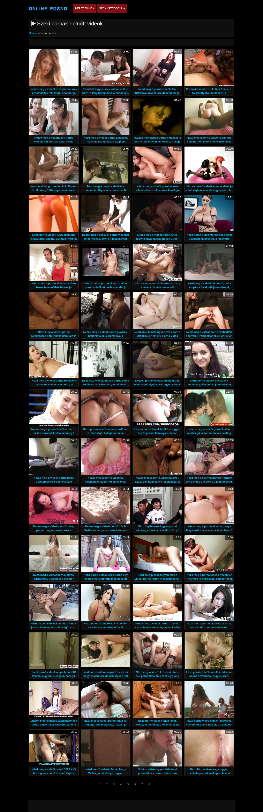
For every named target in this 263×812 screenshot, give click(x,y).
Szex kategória (112, 8)
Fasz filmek (84, 8)
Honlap (33, 33)
